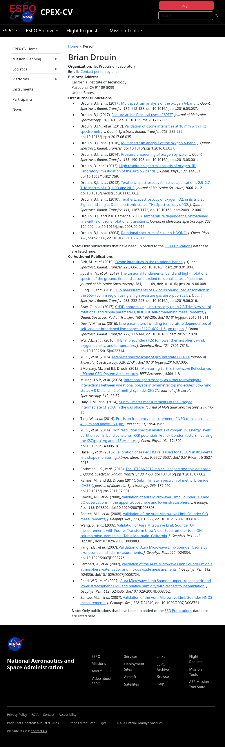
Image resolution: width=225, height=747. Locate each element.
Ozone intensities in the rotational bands (148, 261)
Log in (186, 5)
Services (131, 656)
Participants (23, 99)
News (17, 109)
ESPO (9, 31)
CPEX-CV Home (25, 48)
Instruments (23, 89)
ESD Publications (178, 246)
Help (160, 684)
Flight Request (82, 31)
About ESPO (101, 671)
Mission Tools (125, 31)
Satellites (131, 684)
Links (161, 656)
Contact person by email (100, 71)
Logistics (34, 70)
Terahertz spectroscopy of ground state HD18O (150, 357)
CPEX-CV (56, 12)
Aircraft (130, 676)
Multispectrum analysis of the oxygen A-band (158, 103)
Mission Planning (34, 60)
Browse (163, 676)
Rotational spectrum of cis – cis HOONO (153, 232)
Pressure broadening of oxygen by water (154, 154)
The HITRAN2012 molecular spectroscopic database (167, 468)
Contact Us (39, 731)
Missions (99, 663)
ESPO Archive (41, 31)
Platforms (34, 80)
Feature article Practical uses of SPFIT (142, 114)
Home (73, 46)
